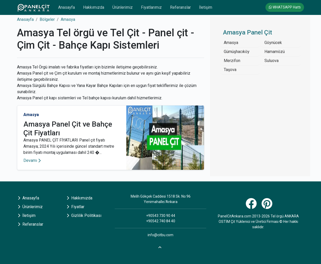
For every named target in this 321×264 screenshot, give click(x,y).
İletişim (205, 7)
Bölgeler (47, 19)
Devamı (32, 160)
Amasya (68, 19)
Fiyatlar (75, 206)
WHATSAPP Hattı (285, 7)
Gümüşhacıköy (236, 51)
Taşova (230, 69)
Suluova (271, 60)
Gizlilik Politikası (84, 215)
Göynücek (273, 42)
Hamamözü (274, 51)
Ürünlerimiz (122, 7)
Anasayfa (66, 7)
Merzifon (232, 60)
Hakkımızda (93, 7)
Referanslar (180, 7)
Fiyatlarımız (151, 7)
